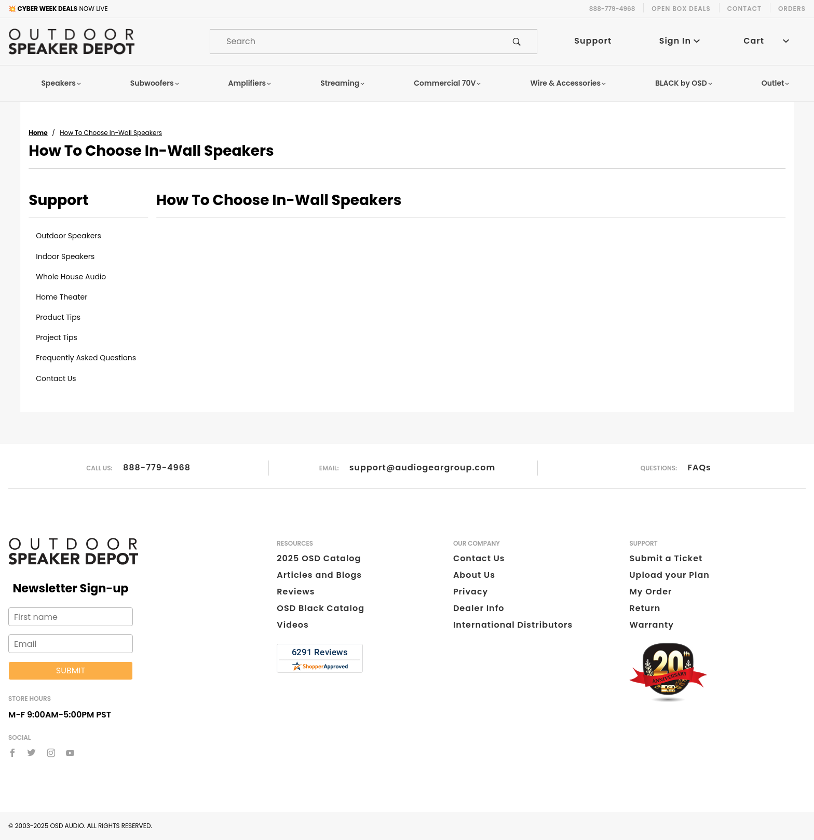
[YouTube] (70, 753)
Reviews (296, 592)
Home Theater (61, 297)
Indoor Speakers (65, 256)
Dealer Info (479, 608)
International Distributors (513, 625)
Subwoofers (155, 83)
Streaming (342, 83)
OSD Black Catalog (320, 608)
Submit (70, 670)
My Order (650, 592)
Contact (744, 8)
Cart (766, 41)
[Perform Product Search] (517, 41)
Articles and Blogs (319, 575)
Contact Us (56, 378)
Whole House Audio (71, 277)
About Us (474, 575)
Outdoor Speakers (68, 236)
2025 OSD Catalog (319, 558)
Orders (792, 8)
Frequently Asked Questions (86, 358)
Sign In (679, 41)
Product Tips (58, 317)
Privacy (470, 592)
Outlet (776, 83)
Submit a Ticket (665, 558)
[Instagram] (51, 753)
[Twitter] (31, 753)
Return (644, 608)
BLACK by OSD (684, 83)
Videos (292, 625)
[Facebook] (12, 753)
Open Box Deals (681, 8)
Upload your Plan (669, 575)
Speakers (62, 83)
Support (593, 41)
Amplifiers (250, 83)
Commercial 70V (447, 83)
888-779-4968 (157, 467)
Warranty (651, 625)
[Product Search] (353, 41)
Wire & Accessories (568, 83)
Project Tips (56, 337)
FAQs (699, 467)
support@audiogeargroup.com (422, 467)
